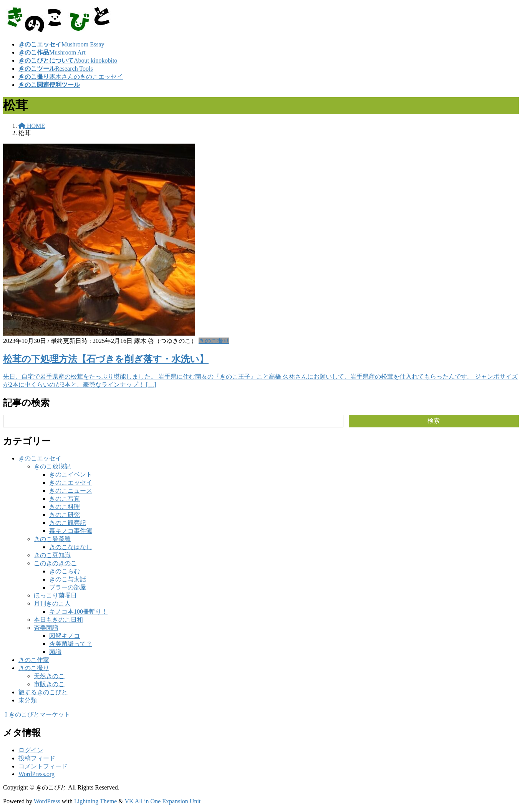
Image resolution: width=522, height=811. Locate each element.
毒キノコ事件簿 (70, 531)
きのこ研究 (64, 514)
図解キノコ (64, 635)
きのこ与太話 (67, 579)
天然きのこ (49, 676)
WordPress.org (36, 774)
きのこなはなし (70, 547)
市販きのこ (49, 684)
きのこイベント (70, 474)
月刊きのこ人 (52, 603)
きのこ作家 (33, 660)
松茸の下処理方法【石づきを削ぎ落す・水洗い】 (106, 359)
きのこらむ (64, 571)
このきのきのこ (55, 563)
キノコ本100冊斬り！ (78, 611)
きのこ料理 (64, 506)
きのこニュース (70, 490)
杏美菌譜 (46, 627)
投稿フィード (36, 758)
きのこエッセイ (39, 458)
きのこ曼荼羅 (52, 539)
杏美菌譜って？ (70, 644)
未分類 (27, 700)
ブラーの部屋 (67, 587)
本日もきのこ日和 (58, 619)
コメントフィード (43, 766)
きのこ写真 (64, 498)
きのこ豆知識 (52, 555)
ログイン (30, 750)
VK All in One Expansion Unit (163, 801)
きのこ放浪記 (52, 466)
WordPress (47, 801)
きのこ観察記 (67, 523)
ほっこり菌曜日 (55, 595)
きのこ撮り (214, 341)
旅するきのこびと (43, 692)
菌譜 (55, 652)
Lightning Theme (95, 801)
